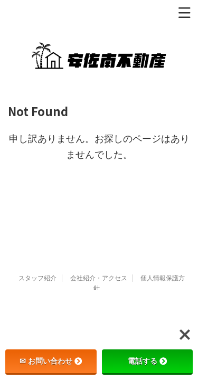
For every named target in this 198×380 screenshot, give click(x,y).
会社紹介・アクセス (98, 278)
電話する (147, 361)
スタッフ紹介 (37, 278)
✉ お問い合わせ (51, 361)
